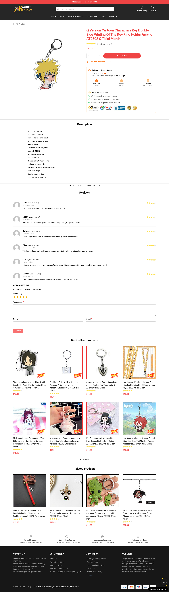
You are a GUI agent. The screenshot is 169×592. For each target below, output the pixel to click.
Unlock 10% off (165, 581)
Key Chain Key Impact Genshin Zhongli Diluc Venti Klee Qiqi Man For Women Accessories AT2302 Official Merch (139, 441)
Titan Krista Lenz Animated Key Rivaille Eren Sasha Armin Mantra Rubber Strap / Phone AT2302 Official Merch (29, 385)
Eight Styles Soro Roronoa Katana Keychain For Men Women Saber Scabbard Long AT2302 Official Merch (29, 513)
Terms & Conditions (57, 562)
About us (53, 559)
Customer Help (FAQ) (94, 572)
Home (15, 24)
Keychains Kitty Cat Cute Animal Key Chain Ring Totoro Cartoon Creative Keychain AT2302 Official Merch (65, 441)
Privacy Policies (55, 565)
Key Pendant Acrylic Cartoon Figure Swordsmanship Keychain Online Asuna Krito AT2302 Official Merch (100, 441)
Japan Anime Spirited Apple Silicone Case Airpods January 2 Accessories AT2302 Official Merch (65, 513)
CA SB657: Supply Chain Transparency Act (65, 572)
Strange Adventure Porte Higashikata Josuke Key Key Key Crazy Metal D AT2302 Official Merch (101, 385)
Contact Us (91, 568)
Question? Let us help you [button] (158, 589)
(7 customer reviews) (104, 44)
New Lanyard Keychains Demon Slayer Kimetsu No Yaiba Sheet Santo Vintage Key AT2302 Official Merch (139, 385)
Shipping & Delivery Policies (96, 559)
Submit (18, 331)
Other (23, 24)
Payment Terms (92, 562)
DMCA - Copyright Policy (59, 568)
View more (84, 459)
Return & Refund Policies (95, 565)
